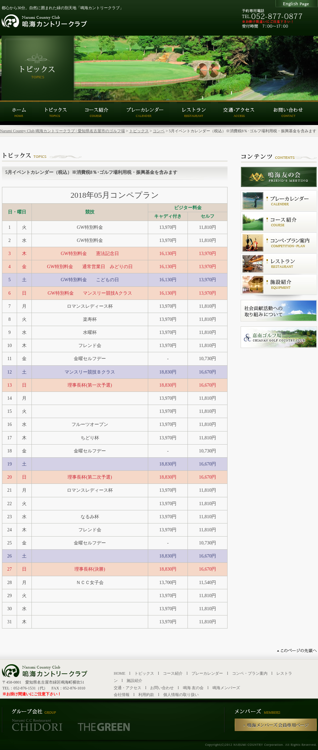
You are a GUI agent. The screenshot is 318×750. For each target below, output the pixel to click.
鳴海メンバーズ (226, 688)
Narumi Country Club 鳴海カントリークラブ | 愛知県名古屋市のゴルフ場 (62, 131)
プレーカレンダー (207, 673)
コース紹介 (173, 673)
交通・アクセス (127, 688)
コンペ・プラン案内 (250, 673)
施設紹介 (134, 680)
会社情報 (121, 694)
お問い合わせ (162, 688)
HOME (119, 673)
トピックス (139, 131)
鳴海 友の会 (193, 688)
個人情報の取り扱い (181, 694)
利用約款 (146, 694)
